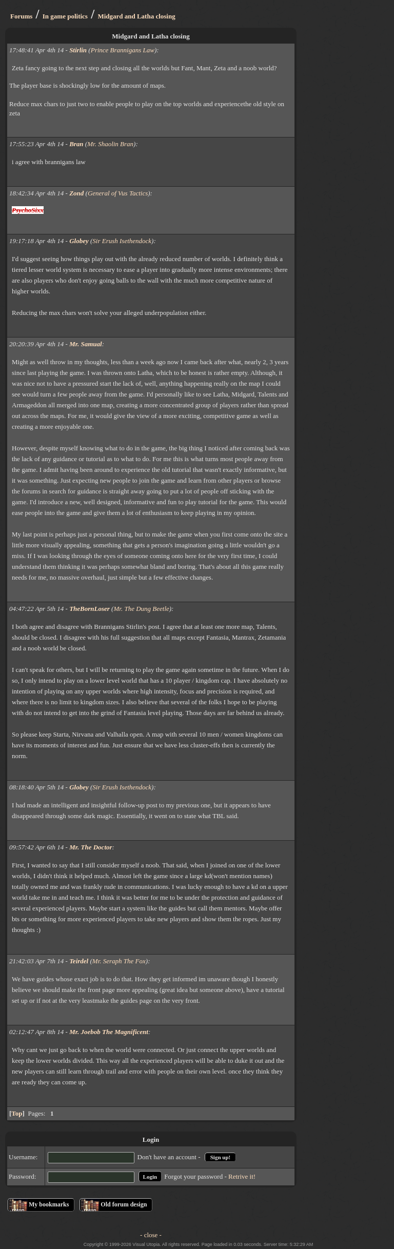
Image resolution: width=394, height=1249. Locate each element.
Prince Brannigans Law (122, 50)
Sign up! (220, 1157)
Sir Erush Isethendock (121, 241)
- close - (151, 1235)
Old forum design (124, 1204)
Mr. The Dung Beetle (141, 608)
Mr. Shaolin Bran (110, 144)
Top (16, 1113)
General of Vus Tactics (118, 193)
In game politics (65, 16)
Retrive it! (241, 1176)
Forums (21, 16)
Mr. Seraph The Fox (119, 961)
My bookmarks (49, 1204)
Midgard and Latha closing (136, 16)
